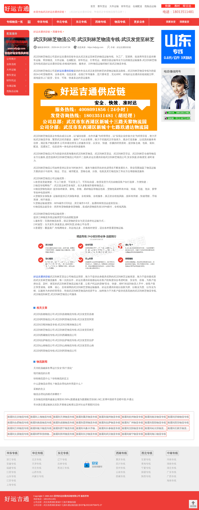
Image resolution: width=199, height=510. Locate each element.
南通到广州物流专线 (132, 422)
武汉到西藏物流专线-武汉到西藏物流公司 (55, 335)
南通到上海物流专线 (40, 417)
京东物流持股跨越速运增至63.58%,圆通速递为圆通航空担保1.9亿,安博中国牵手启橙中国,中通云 (83, 399)
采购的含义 (39, 389)
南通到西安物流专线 (178, 422)
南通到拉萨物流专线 (109, 422)
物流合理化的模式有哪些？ (47, 394)
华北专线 (62, 21)
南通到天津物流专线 (63, 417)
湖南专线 (171, 463)
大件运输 (114, 6)
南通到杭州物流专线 (132, 417)
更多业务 (139, 21)
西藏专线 (57, 31)
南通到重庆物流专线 (86, 417)
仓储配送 (137, 6)
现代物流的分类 (41, 373)
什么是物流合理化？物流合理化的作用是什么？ (58, 383)
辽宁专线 (62, 459)
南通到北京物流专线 (18, 417)
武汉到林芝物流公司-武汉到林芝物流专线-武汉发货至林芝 (63, 329)
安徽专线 (11, 463)
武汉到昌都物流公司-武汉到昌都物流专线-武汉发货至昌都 (63, 314)
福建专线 (11, 468)
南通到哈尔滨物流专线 (156, 428)
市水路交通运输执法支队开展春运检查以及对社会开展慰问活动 (66, 404)
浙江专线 (11, 459)
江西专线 (11, 472)
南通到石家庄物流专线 (178, 428)
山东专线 (11, 476)
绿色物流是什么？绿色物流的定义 (51, 378)
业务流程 (11, 64)
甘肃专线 (146, 459)
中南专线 (172, 453)
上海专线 (11, 484)
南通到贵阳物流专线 (155, 422)
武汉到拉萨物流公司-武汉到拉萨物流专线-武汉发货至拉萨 (63, 340)
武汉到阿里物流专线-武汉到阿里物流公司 (55, 350)
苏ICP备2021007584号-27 (90, 505)
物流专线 (120, 21)
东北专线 (81, 21)
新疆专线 (146, 472)
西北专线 (146, 453)
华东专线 (42, 21)
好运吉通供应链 (41, 31)
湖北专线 (171, 468)
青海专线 (146, 463)
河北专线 (36, 468)
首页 (93, 6)
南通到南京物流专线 (155, 417)
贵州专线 (120, 468)
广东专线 (171, 472)
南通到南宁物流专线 (132, 434)
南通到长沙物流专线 (86, 434)
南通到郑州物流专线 (63, 434)
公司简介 (11, 58)
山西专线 (36, 472)
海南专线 (171, 480)
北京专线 (36, 459)
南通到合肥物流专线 (18, 422)
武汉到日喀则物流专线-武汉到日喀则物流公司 (57, 324)
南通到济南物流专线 (178, 417)
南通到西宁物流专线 (63, 428)
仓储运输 (11, 85)
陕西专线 (146, 476)
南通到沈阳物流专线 (132, 428)
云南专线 (120, 472)
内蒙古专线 (38, 476)
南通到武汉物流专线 (109, 434)
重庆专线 (120, 459)
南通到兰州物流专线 (18, 428)
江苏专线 (11, 480)
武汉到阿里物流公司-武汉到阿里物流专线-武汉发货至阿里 (63, 319)
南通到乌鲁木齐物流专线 (87, 428)
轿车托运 (126, 6)
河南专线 (171, 459)
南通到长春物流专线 (109, 428)
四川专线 (120, 463)
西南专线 (100, 21)
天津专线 (36, 463)
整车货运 (102, 6)
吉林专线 (62, 463)
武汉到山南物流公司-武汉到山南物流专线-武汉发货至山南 (63, 345)
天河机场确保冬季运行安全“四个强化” (53, 368)
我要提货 (184, 22)
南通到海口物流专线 (155, 434)
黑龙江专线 (63, 468)
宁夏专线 (146, 468)
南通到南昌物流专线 (40, 422)
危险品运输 (150, 6)
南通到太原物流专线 (18, 434)
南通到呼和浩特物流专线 (41, 434)
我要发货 (170, 22)
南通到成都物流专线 (63, 422)
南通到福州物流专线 (109, 417)
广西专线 (171, 476)
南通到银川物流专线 (40, 428)
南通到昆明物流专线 (86, 422)
